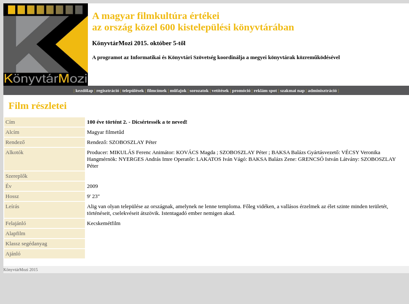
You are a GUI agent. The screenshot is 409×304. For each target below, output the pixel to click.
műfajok (178, 90)
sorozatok (199, 90)
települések (133, 90)
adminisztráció (322, 90)
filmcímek (156, 90)
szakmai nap (292, 90)
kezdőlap (84, 90)
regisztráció (107, 90)
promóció (241, 90)
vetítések (220, 90)
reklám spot (265, 90)
